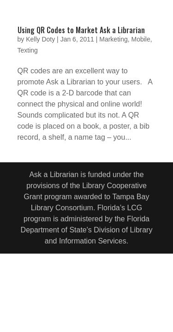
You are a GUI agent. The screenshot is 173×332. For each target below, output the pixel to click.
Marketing (113, 39)
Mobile (140, 39)
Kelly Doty (40, 39)
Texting (28, 50)
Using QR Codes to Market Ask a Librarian (81, 30)
